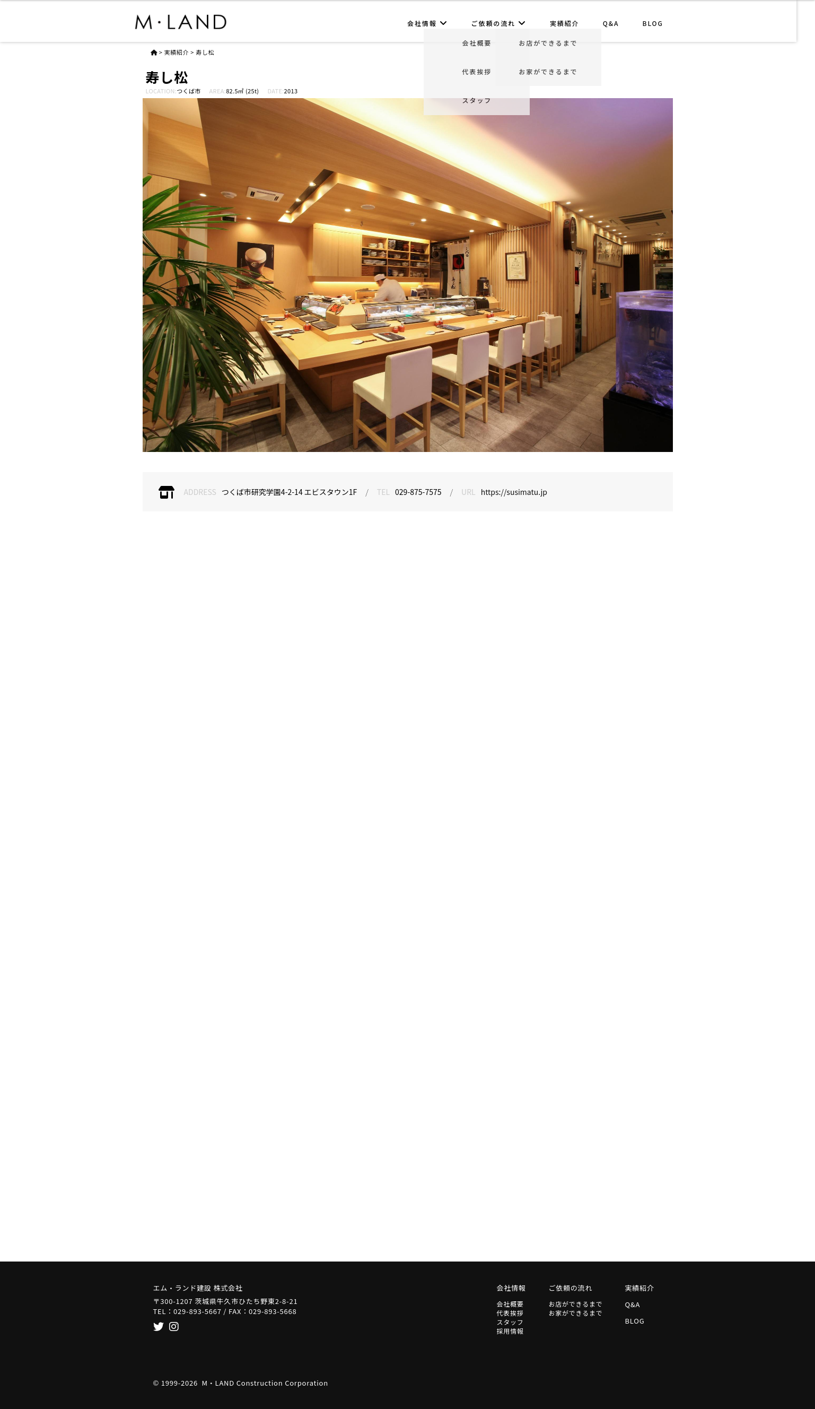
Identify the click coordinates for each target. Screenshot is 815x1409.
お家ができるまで (576, 1312)
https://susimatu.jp (514, 491)
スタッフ (510, 1321)
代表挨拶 (510, 1312)
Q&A (620, 23)
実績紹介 (574, 23)
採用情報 (510, 1330)
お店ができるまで (576, 1303)
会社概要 (510, 1303)
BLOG (662, 23)
